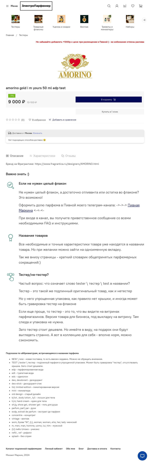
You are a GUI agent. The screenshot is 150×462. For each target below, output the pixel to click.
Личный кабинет (54, 448)
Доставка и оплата (97, 448)
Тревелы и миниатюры (110, 28)
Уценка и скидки (63, 27)
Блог (81, 448)
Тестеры (16, 27)
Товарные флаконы (39, 28)
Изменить (37, 133)
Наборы (134, 27)
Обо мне (70, 448)
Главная (10, 35)
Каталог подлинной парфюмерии (23, 448)
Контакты (115, 448)
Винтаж (87, 27)
